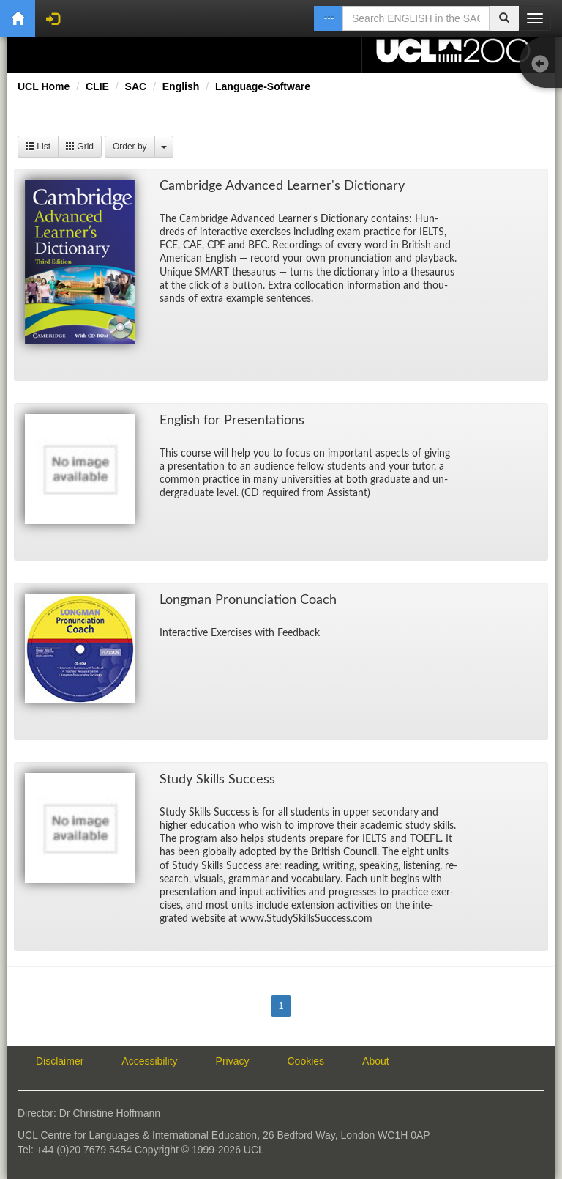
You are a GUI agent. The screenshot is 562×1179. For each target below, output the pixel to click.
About (375, 1061)
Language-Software (262, 86)
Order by (130, 146)
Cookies (306, 1061)
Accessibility (149, 1061)
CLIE (97, 86)
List (38, 146)
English (181, 86)
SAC (136, 86)
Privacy (233, 1061)
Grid (80, 146)
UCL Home (44, 86)
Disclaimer (59, 1061)
